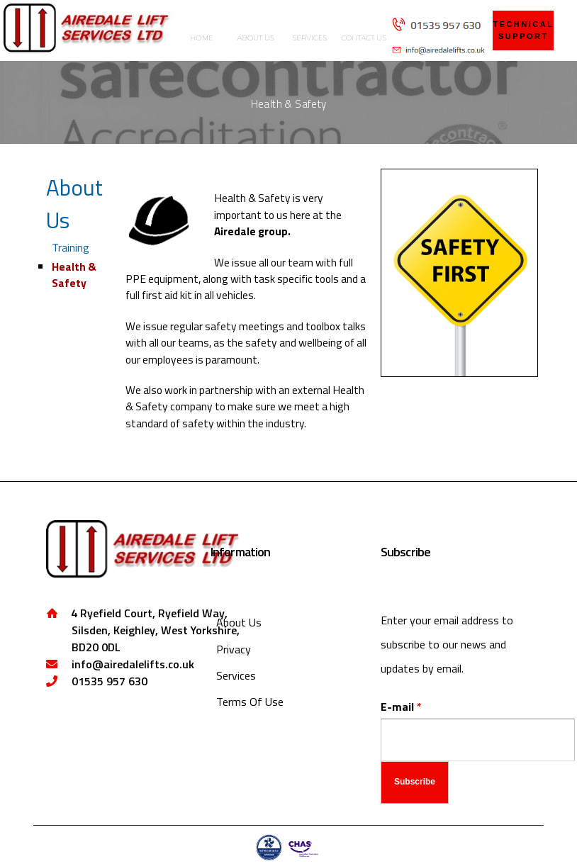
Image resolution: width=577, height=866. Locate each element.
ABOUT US (255, 38)
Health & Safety (74, 274)
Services (236, 675)
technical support (523, 30)
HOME (201, 38)
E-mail (401, 706)
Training (70, 247)
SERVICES (309, 38)
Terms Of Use (250, 701)
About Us (74, 204)
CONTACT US (363, 38)
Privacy (233, 649)
